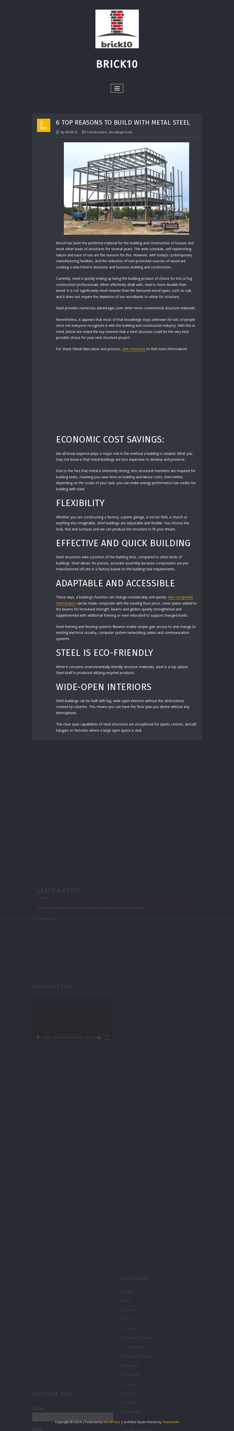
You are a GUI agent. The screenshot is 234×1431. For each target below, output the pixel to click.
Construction (97, 132)
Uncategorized (120, 132)
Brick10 (117, 64)
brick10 (69, 132)
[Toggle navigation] (117, 88)
